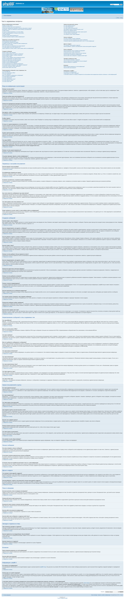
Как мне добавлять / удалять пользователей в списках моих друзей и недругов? (80, 46)
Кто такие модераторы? (68, 26)
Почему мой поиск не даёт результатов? (72, 51)
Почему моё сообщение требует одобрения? (11, 66)
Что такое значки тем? (6, 81)
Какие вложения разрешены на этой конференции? (74, 66)
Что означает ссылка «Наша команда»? (72, 34)
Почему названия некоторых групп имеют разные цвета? (75, 31)
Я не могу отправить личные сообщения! (72, 38)
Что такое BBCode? (6, 71)
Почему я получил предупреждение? (9, 62)
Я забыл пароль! (5, 30)
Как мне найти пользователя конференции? (73, 54)
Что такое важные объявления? (8, 76)
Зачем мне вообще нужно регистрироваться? (11, 26)
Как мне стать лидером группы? (70, 30)
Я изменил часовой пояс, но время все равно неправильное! (14, 43)
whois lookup (86, 582)
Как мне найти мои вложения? (70, 67)
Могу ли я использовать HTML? (8, 72)
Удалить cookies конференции (104, 594)
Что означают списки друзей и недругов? (72, 45)
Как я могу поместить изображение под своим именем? (13, 45)
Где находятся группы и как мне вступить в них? (73, 29)
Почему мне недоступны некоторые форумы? (11, 60)
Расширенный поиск (118, 5)
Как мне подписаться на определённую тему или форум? (75, 61)
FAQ (118, 17)
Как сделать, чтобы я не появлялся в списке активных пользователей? (16, 29)
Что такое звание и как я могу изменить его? (11, 47)
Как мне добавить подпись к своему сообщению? (12, 55)
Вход (122, 17)
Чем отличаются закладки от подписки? (72, 59)
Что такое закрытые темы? (7, 80)
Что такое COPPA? (6, 34)
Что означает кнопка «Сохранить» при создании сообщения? (14, 64)
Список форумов (7, 15)
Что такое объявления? (7, 77)
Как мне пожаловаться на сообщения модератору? (12, 63)
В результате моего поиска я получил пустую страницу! (75, 53)
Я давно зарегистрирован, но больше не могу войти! (13, 33)
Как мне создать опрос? (7, 56)
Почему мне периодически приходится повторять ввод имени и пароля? (17, 28)
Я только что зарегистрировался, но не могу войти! (12, 31)
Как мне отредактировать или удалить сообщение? (12, 53)
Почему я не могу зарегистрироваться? (10, 35)
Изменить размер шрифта (121, 15)
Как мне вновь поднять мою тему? (9, 67)
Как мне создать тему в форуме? (9, 52)
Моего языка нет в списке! (7, 44)
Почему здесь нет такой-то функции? (71, 73)
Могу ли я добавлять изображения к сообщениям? (12, 75)
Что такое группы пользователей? (70, 28)
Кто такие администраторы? (69, 25)
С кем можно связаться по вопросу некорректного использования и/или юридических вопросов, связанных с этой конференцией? (90, 74)
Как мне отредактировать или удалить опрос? (11, 58)
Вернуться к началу (8, 93)
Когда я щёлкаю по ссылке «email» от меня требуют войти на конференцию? (18, 48)
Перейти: (103, 591)
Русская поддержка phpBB (62, 598)
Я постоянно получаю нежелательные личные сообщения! (76, 39)
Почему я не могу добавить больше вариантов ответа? (13, 57)
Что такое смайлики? (6, 74)
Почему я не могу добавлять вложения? (10, 61)
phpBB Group (43, 567)
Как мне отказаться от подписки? (70, 62)
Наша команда (94, 594)
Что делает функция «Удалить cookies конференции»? (13, 36)
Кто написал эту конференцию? (70, 71)
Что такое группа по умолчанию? (70, 33)
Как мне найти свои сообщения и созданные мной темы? (75, 55)
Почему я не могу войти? (7, 25)
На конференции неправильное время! (10, 42)
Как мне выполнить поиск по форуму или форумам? (74, 50)
